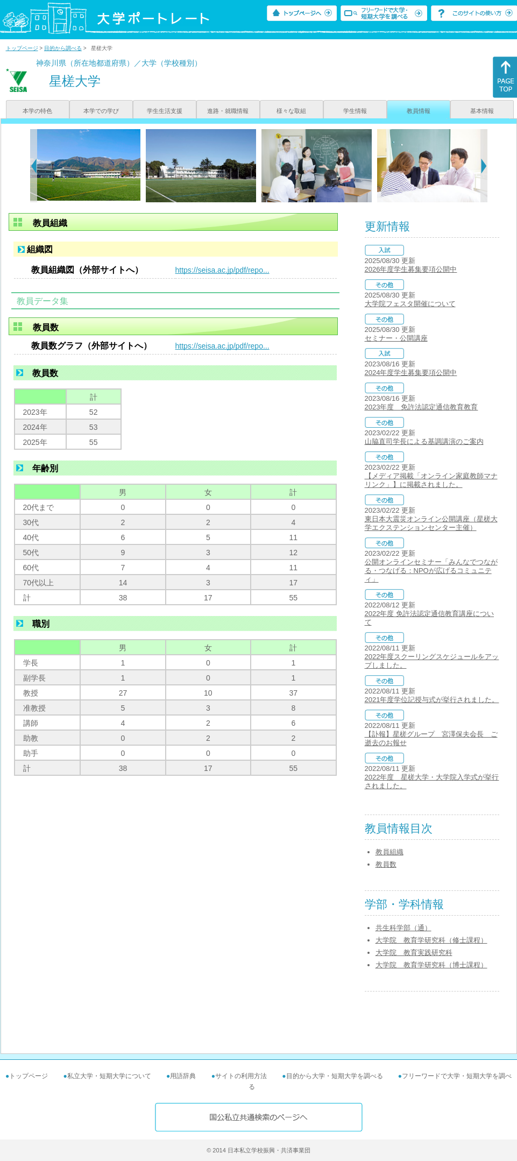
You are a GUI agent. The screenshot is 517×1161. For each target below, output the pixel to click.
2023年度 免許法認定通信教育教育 (421, 407)
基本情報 (482, 111)
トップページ (22, 48)
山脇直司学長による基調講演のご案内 (424, 441)
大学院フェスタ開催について (410, 304)
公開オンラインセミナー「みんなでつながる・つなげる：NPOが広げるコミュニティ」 (431, 570)
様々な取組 (291, 111)
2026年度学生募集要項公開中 (411, 269)
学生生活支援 (164, 111)
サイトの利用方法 (241, 1076)
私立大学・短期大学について (109, 1076)
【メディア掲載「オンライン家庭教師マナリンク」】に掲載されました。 (431, 480)
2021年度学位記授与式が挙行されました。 (432, 700)
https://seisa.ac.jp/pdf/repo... (222, 270)
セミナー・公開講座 (396, 338)
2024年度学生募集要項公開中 (411, 373)
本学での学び (101, 111)
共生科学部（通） (403, 928)
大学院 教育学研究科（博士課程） (431, 965)
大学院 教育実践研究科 (414, 952)
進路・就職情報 (228, 111)
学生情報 (355, 111)
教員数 (386, 864)
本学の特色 (37, 111)
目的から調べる (63, 48)
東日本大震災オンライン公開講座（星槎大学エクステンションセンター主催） (431, 523)
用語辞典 (183, 1076)
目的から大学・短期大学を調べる (334, 1076)
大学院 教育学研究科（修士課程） (431, 940)
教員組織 (389, 852)
